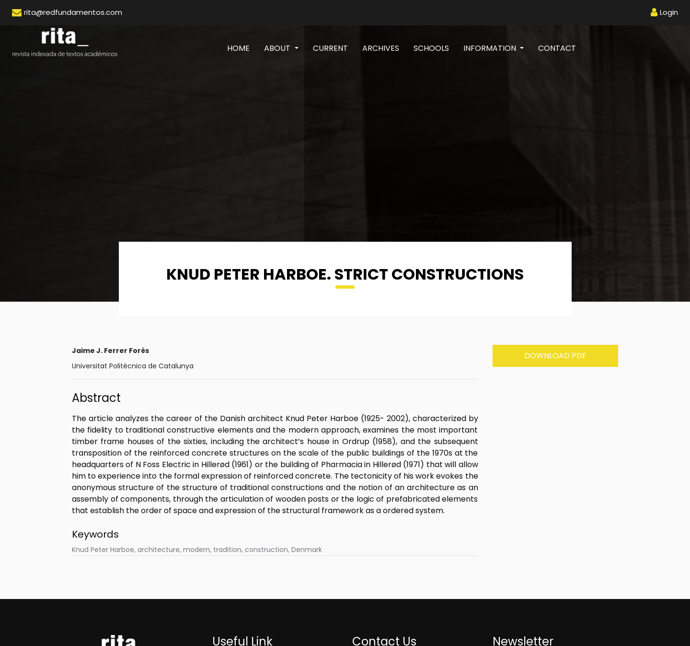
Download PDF (555, 355)
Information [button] (490, 48)
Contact (557, 48)
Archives (380, 48)
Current (330, 48)
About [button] (278, 48)
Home (242, 48)
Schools (431, 48)
